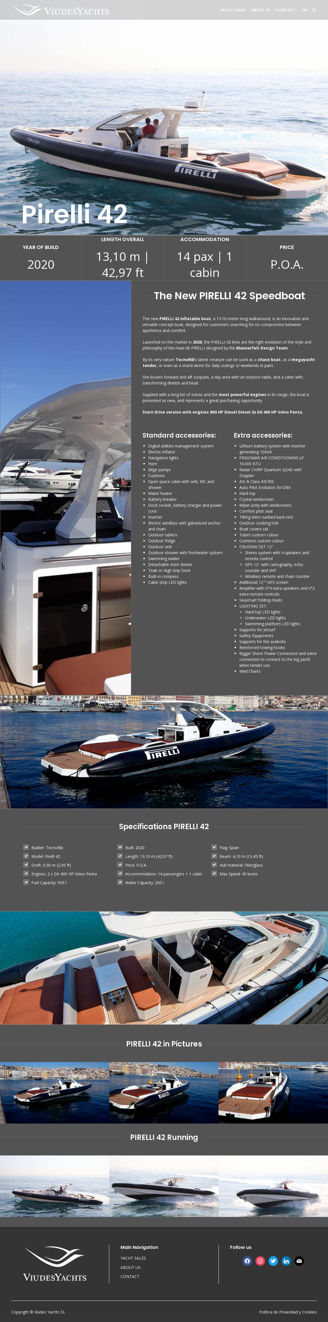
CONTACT (286, 10)
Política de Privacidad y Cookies (288, 1312)
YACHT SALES (233, 10)
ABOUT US (260, 10)
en (304, 10)
